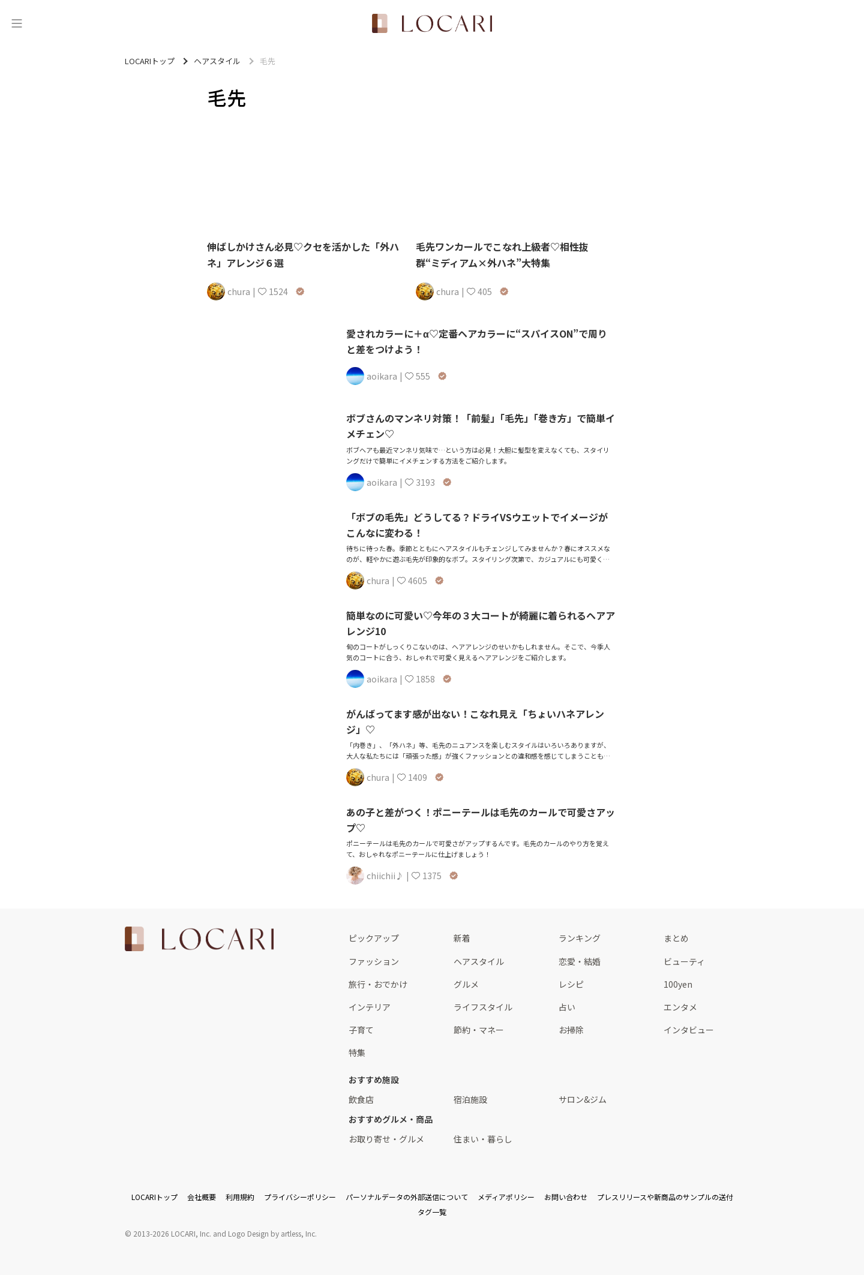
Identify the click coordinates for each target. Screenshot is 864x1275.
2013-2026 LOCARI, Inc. (172, 1233)
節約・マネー (479, 1030)
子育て (361, 1030)
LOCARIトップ (154, 1197)
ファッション (374, 961)
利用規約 (240, 1197)
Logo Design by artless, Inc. (272, 1233)
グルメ (466, 984)
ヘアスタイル (479, 961)
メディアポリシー (506, 1197)
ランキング (580, 938)
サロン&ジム (583, 1099)
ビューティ (684, 961)
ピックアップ (374, 938)
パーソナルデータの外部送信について (407, 1197)
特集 (357, 1053)
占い (567, 1007)
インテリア (370, 1007)
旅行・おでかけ (378, 984)
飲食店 (361, 1099)
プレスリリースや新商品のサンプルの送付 (665, 1197)
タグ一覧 (432, 1212)
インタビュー (689, 1030)
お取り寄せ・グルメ (386, 1139)
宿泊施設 (470, 1099)
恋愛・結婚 (580, 961)
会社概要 (201, 1197)
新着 (462, 938)
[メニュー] (17, 23)
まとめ (676, 938)
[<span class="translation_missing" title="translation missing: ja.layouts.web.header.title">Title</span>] (432, 23)
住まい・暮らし (483, 1139)
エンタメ (680, 1007)
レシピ (571, 984)
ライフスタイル (483, 1007)
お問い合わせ (565, 1197)
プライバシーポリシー (300, 1197)
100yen (678, 984)
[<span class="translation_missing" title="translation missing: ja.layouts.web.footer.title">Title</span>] (199, 939)
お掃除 (571, 1030)
